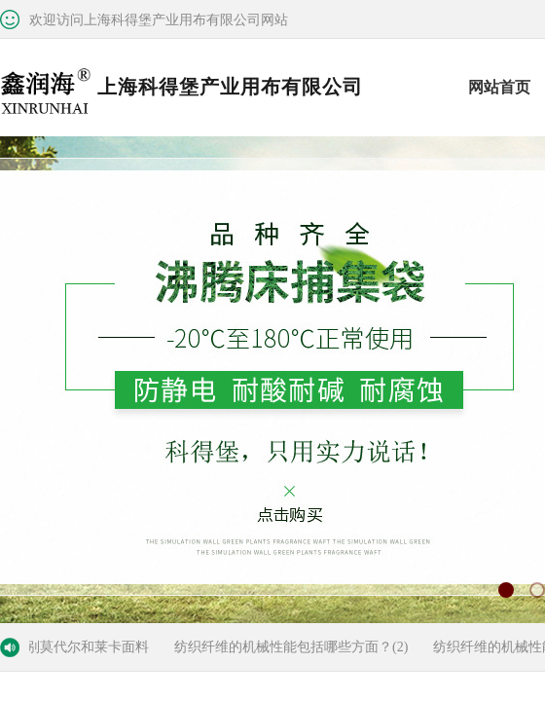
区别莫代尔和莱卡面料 (84, 647)
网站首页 (499, 87)
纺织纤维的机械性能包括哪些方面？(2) (294, 647)
